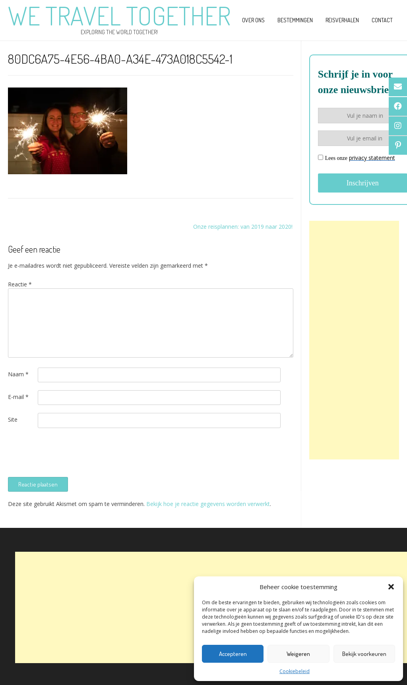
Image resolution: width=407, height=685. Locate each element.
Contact (382, 20)
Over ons (253, 20)
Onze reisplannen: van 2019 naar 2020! (243, 226)
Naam (18, 374)
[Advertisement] (354, 340)
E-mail (18, 397)
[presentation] (68, 451)
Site (12, 419)
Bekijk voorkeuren (364, 654)
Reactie (20, 284)
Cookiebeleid (294, 671)
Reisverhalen (342, 20)
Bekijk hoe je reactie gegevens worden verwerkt (208, 504)
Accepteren (233, 654)
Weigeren (298, 654)
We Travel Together (119, 15)
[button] (391, 587)
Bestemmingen (295, 20)
